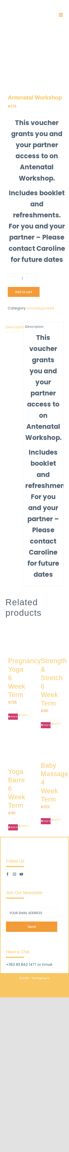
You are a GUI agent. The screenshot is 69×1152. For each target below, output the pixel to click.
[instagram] (14, 874)
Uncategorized (40, 308)
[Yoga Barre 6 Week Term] (18, 751)
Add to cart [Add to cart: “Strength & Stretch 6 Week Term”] (47, 725)
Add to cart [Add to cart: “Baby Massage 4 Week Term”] (47, 821)
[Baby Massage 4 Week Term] (51, 748)
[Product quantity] (22, 278)
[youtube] (21, 874)
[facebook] (7, 874)
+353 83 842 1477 (21, 964)
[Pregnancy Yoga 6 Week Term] (18, 640)
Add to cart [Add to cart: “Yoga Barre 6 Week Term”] (14, 827)
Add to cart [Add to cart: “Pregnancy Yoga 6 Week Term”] (14, 716)
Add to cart (23, 292)
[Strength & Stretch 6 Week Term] (51, 640)
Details (24, 715)
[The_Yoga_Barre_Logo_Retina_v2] (19, 12)
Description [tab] (13, 327)
